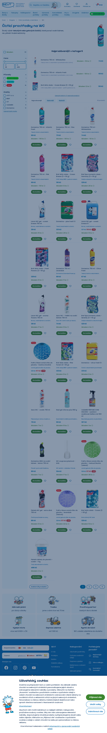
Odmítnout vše (95, 711)
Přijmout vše (95, 697)
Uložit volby (95, 704)
